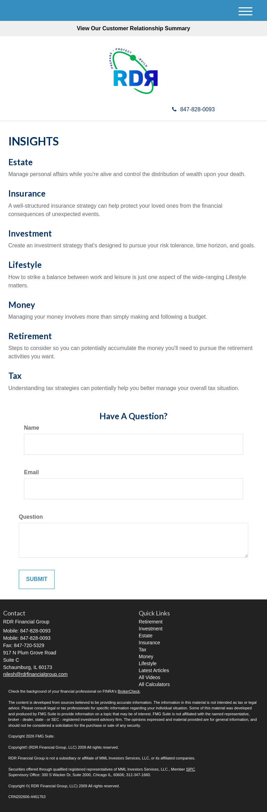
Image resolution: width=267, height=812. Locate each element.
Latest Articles (154, 670)
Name (31, 428)
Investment (30, 233)
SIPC (190, 769)
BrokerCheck (129, 691)
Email (31, 472)
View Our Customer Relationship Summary (133, 28)
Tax (15, 376)
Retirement (30, 336)
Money (21, 305)
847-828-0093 (193, 109)
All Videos (149, 677)
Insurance (27, 193)
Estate (20, 162)
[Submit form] (37, 579)
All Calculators (154, 684)
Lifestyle (25, 265)
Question (31, 517)
